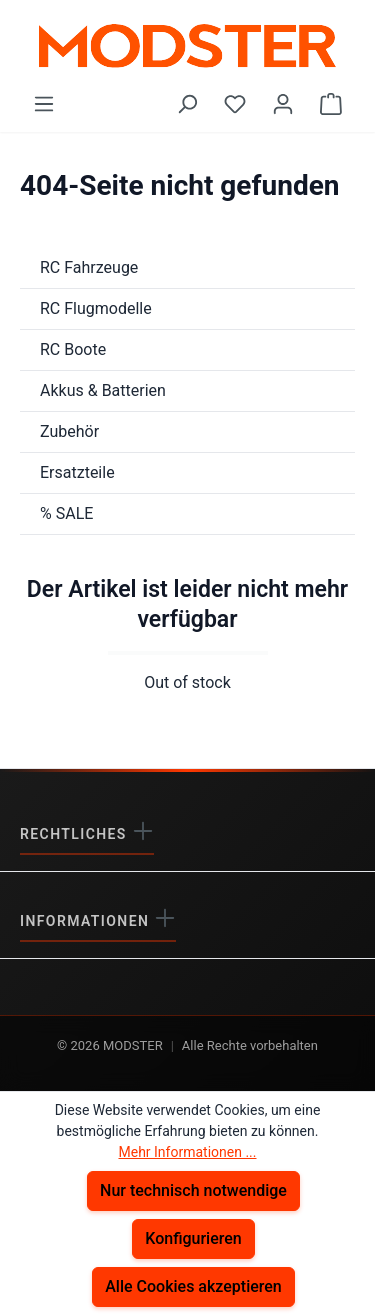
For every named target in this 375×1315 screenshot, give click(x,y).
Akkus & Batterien (103, 390)
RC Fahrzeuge (89, 267)
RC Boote (73, 349)
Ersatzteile (77, 472)
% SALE (66, 513)
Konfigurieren (193, 1238)
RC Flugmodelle (96, 308)
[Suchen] (187, 104)
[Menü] (44, 104)
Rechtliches (76, 834)
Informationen (87, 921)
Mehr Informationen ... (187, 1152)
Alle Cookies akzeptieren (193, 1286)
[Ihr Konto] (283, 104)
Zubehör (69, 431)
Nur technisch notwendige (193, 1190)
